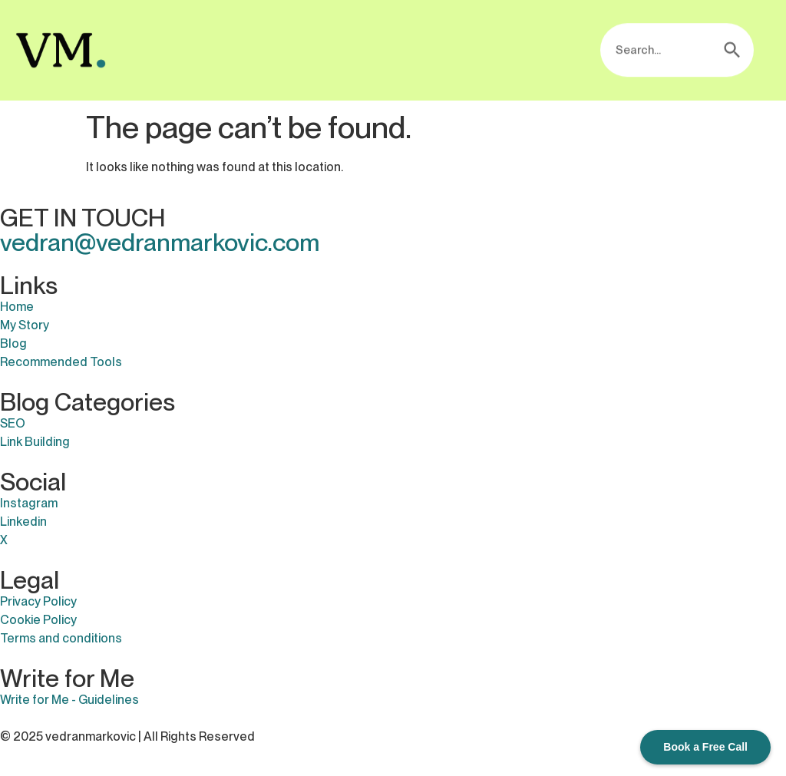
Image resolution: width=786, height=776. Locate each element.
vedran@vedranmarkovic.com (159, 242)
